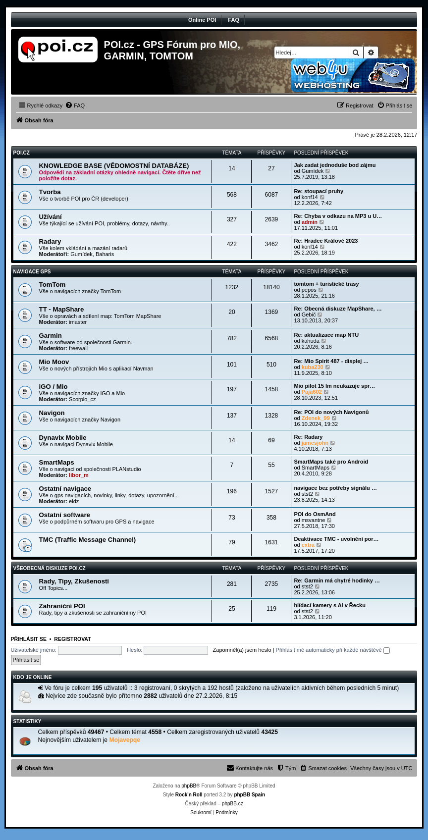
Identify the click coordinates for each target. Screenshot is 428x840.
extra (308, 545)
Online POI (202, 20)
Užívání (50, 216)
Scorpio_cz (82, 399)
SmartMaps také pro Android (331, 462)
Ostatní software (64, 515)
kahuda (311, 341)
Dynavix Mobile (63, 437)
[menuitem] (75, 105)
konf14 (310, 197)
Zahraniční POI (62, 606)
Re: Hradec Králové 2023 (326, 241)
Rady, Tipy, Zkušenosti (74, 581)
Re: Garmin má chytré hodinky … (337, 580)
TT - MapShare (61, 309)
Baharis (105, 254)
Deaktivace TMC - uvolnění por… (336, 539)
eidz (74, 501)
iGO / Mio (53, 386)
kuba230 (312, 367)
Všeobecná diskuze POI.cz (49, 568)
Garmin (50, 335)
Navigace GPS (32, 271)
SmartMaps (56, 462)
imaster (78, 322)
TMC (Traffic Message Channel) (87, 539)
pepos (309, 290)
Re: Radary (308, 437)
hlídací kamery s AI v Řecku (330, 605)
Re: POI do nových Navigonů (331, 412)
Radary (50, 241)
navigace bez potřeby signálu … (335, 488)
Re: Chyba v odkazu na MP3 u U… (338, 216)
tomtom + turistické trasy (326, 284)
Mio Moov (54, 362)
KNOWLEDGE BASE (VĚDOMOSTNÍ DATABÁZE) (114, 165)
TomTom (52, 284)
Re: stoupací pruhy (318, 191)
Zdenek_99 (316, 418)
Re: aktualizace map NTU (326, 335)
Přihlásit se (29, 639)
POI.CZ (21, 153)
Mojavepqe (124, 739)
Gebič (309, 314)
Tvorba (50, 192)
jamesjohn (315, 443)
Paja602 (312, 392)
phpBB (188, 785)
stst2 (307, 494)
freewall (78, 348)
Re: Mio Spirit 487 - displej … (331, 361)
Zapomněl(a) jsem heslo (242, 650)
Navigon (52, 413)
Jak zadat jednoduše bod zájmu (334, 165)
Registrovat (72, 639)
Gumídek (313, 171)
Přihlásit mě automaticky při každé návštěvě (333, 650)
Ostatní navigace (65, 488)
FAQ (233, 20)
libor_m (79, 475)
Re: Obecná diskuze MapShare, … (337, 309)
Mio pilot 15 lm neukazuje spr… (334, 386)
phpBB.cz (232, 803)
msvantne (313, 520)
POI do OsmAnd (314, 514)
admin (310, 222)
